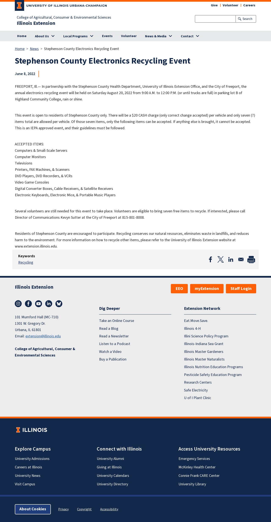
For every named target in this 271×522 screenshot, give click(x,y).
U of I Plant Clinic (197, 398)
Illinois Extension (36, 23)
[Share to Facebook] (210, 259)
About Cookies (32, 509)
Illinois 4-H (192, 328)
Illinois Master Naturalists (204, 359)
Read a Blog (108, 328)
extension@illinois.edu (43, 336)
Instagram (18, 303)
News (34, 49)
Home (21, 36)
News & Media (155, 36)
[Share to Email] (241, 259)
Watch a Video (110, 351)
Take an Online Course (116, 320)
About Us (42, 36)
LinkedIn (48, 303)
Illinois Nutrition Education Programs (213, 367)
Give (214, 5)
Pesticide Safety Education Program (213, 374)
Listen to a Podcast (114, 344)
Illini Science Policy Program (206, 336)
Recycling (25, 262)
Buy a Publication (112, 359)
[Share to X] (220, 259)
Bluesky (59, 303)
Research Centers (198, 382)
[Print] (251, 259)
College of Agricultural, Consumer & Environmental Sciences (64, 17)
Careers (249, 5)
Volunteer (230, 5)
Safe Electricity (196, 390)
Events (107, 36)
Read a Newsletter (114, 336)
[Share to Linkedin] (231, 259)
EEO (179, 289)
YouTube (38, 303)
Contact (187, 36)
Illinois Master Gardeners (203, 351)
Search (247, 19)
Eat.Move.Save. (196, 320)
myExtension (207, 289)
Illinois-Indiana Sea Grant (203, 344)
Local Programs (75, 36)
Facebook (28, 303)
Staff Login (241, 289)
